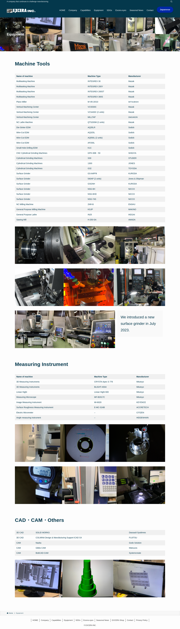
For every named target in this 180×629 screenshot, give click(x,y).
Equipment (68, 620)
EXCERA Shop (118, 620)
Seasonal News (102, 620)
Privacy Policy (142, 620)
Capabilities (56, 620)
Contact (130, 620)
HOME (35, 620)
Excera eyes (88, 620)
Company (45, 620)
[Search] (171, 1)
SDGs (78, 620)
